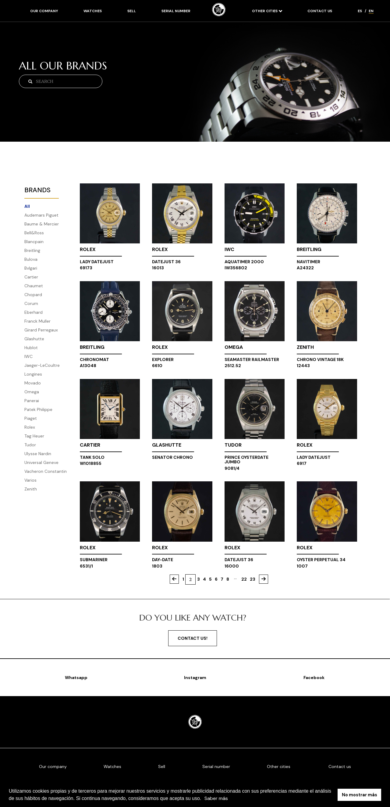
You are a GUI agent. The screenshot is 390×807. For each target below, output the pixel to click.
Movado (32, 383)
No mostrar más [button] (359, 795)
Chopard (33, 294)
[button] (203, 799)
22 (244, 579)
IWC (28, 356)
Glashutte (34, 339)
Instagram (195, 677)
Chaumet (33, 285)
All (27, 206)
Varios (30, 480)
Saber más (216, 798)
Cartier (31, 277)
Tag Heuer (34, 436)
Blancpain (34, 241)
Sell (131, 11)
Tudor (30, 445)
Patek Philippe (38, 409)
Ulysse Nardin (37, 453)
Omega (31, 392)
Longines (33, 374)
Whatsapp (76, 677)
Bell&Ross (34, 232)
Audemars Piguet (41, 215)
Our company (44, 11)
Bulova (30, 259)
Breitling (32, 250)
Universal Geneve (41, 462)
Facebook (313, 677)
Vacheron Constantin (45, 471)
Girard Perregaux (41, 330)
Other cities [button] (265, 11)
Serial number (175, 11)
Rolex (29, 427)
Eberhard (33, 312)
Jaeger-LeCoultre (42, 365)
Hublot (31, 347)
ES (360, 11)
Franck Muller (37, 321)
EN (371, 11)
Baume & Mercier (41, 224)
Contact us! (192, 638)
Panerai (31, 400)
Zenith (30, 489)
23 (252, 579)
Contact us (319, 11)
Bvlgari (30, 268)
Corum (31, 303)
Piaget (30, 418)
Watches (92, 11)
